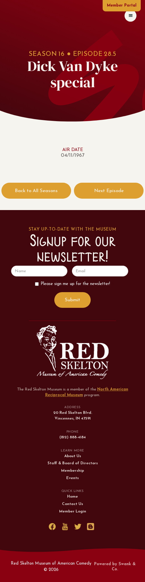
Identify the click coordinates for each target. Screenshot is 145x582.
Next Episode (109, 190)
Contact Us (72, 504)
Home (72, 496)
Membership (72, 471)
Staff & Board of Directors (72, 463)
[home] (10, 15)
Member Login (72, 511)
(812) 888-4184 (72, 437)
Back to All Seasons (36, 190)
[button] (130, 16)
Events (72, 478)
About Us (72, 456)
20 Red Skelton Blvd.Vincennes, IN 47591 (72, 415)
